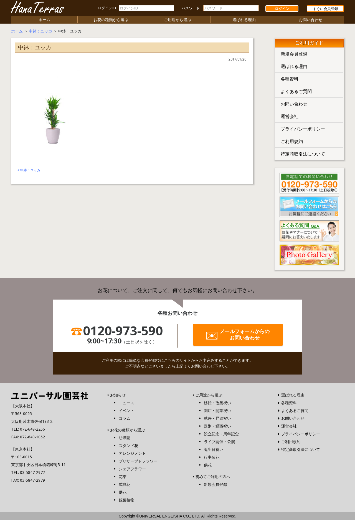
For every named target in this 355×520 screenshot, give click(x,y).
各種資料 (289, 79)
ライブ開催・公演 (219, 441)
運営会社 (289, 116)
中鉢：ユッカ (40, 31)
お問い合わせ (310, 19)
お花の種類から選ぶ (110, 19)
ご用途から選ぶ (177, 19)
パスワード (191, 8)
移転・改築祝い (217, 402)
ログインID (107, 8)
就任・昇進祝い (217, 418)
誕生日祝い (213, 449)
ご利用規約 (292, 141)
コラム (124, 418)
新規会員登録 (294, 54)
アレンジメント (132, 453)
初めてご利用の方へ (212, 476)
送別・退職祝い (217, 426)
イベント (126, 410)
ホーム (44, 19)
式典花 (124, 484)
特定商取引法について (303, 154)
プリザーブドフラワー (138, 461)
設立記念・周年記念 (221, 433)
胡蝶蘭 (124, 437)
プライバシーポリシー (303, 129)
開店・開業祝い (217, 410)
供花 (122, 492)
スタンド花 (128, 445)
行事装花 (211, 457)
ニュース (126, 402)
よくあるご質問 (296, 91)
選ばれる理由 (244, 19)
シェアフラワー (132, 468)
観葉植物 (126, 500)
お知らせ (118, 395)
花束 (122, 476)
